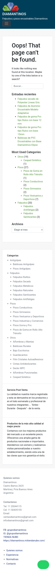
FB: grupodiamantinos (14, 530)
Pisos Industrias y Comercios (28, 321)
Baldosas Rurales (22, 346)
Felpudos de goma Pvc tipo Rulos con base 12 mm (29, 120)
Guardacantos (20, 355)
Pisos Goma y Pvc (22, 325)
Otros (20, 156)
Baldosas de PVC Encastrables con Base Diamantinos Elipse (29, 141)
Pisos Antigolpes (22, 268)
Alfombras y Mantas (23, 341)
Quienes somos (14, 550)
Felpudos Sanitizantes (24, 294)
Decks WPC (19, 368)
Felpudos (22, 202)
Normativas (12, 559)
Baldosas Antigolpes (23, 264)
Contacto (11, 563)
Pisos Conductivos (33, 181)
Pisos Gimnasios (32, 188)
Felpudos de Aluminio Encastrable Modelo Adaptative (29, 109)
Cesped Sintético (32, 160)
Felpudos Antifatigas (23, 299)
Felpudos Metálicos (23, 286)
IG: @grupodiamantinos (15, 533)
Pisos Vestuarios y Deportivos (28, 316)
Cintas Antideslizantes (24, 363)
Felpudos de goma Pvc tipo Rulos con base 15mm (29, 131)
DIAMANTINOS (14, 14)
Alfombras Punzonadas (25, 372)
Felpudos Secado (22, 281)
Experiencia (12, 554)
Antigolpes (15, 260)
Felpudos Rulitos (21, 277)
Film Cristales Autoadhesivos (28, 359)
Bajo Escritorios (21, 350)
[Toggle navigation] (6, 23)
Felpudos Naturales (23, 290)
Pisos (20, 167)
